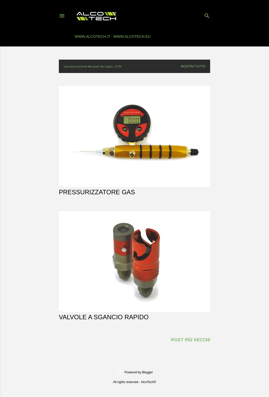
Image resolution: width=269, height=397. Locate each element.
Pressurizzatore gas (97, 192)
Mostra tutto (193, 66)
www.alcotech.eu (132, 36)
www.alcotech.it (92, 36)
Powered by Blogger (134, 372)
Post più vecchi (190, 339)
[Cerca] (207, 14)
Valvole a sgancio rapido (104, 317)
